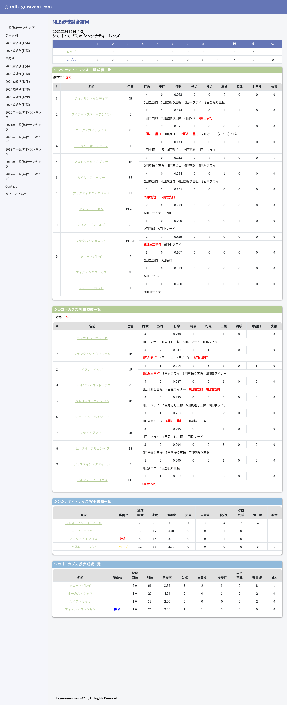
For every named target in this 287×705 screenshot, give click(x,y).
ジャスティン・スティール (92, 464)
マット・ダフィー (92, 432)
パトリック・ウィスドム (92, 401)
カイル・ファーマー (91, 177)
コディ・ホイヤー (83, 530)
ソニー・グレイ (91, 256)
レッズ (71, 51)
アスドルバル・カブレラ (91, 161)
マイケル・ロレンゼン (80, 609)
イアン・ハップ (92, 369)
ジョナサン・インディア (91, 98)
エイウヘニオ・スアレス (91, 145)
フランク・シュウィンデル (92, 353)
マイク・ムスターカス (91, 272)
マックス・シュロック (91, 240)
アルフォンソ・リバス (92, 480)
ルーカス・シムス (80, 593)
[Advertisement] (167, 655)
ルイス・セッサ (80, 601)
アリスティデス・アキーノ (91, 193)
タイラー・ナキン (91, 209)
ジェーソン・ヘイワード (92, 416)
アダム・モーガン (83, 546)
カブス (71, 59)
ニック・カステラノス (91, 130)
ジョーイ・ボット (91, 288)
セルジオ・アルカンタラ (92, 448)
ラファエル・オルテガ (92, 337)
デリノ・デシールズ (91, 224)
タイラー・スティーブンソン (91, 114)
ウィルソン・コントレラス (92, 385)
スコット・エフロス (83, 538)
